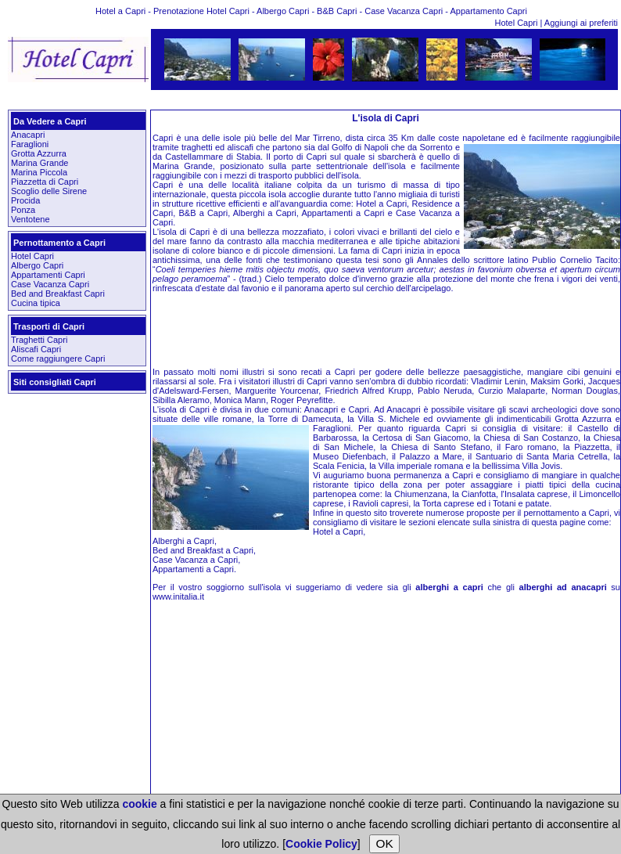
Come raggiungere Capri (58, 358)
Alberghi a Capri (183, 541)
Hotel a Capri (338, 531)
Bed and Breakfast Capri (58, 293)
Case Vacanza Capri (50, 284)
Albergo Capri (37, 265)
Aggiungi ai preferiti (581, 22)
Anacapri (28, 134)
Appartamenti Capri (48, 274)
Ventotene (30, 219)
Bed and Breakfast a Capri (203, 550)
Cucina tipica (35, 303)
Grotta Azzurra (38, 153)
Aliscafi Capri (36, 349)
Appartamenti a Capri (193, 569)
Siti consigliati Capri (54, 382)
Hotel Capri (517, 22)
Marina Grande (39, 163)
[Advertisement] (311, 100)
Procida (25, 200)
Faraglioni (29, 144)
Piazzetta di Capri (44, 181)
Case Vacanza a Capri (195, 559)
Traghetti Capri (39, 339)
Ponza (23, 209)
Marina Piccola (39, 172)
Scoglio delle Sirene (49, 191)
